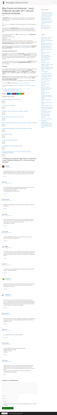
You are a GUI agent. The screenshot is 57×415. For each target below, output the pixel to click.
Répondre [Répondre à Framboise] (5, 176)
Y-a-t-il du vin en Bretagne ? (8, 105)
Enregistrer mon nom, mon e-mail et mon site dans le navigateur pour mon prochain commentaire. (19, 404)
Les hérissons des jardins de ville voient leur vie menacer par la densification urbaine (46, 14)
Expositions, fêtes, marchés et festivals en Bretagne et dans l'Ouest (47, 68)
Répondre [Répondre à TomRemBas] (5, 307)
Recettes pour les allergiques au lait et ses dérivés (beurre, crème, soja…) (46, 108)
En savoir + (21, 413)
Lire (3, 101)
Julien (6, 360)
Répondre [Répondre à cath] (5, 193)
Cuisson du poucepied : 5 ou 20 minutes (11, 99)
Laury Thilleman (5, 24)
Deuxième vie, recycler (45, 62)
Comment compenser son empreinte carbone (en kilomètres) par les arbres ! (46, 18)
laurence (7, 343)
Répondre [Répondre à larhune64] (5, 208)
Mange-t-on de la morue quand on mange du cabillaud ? (15, 111)
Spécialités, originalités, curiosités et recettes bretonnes (12, 88)
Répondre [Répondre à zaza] (5, 225)
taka (6, 329)
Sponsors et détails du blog (46, 118)
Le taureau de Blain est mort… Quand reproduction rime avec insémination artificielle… (16, 152)
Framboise (7, 166)
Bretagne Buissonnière (17, 2)
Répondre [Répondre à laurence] (5, 354)
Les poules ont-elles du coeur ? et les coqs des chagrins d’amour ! (47, 22)
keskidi (6, 231)
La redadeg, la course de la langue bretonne (12, 146)
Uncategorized (44, 120)
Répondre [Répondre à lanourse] (5, 323)
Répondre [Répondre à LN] (5, 272)
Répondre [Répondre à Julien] (5, 374)
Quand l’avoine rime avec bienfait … (10, 140)
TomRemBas (7, 294)
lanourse (7, 313)
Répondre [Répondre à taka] (5, 337)
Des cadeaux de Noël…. (7, 134)
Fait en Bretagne (44, 71)
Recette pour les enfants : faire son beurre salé (13, 117)
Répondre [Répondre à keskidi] (5, 240)
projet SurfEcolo (22, 47)
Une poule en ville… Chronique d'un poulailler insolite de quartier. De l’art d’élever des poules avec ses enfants (46, 125)
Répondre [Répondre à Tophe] (5, 258)
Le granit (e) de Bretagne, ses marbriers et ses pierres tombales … (17, 128)
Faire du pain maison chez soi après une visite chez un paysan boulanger (19, 122)
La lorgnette (7, 278)
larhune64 (7, 199)
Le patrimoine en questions (46, 73)
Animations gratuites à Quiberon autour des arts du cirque (13, 91)
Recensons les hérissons (45, 25)
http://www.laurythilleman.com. (23, 82)
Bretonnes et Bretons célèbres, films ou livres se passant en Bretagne (46, 57)
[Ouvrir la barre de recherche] (52, 2)
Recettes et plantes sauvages (46, 105)
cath (6, 182)
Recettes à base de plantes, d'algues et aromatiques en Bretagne (46, 97)
